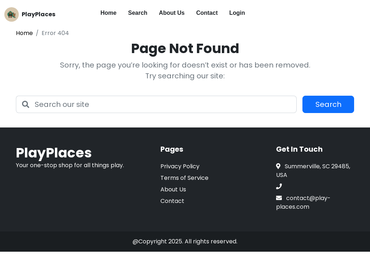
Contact (207, 13)
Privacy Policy (179, 166)
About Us (172, 13)
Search (137, 13)
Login (237, 13)
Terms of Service (184, 178)
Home (108, 13)
